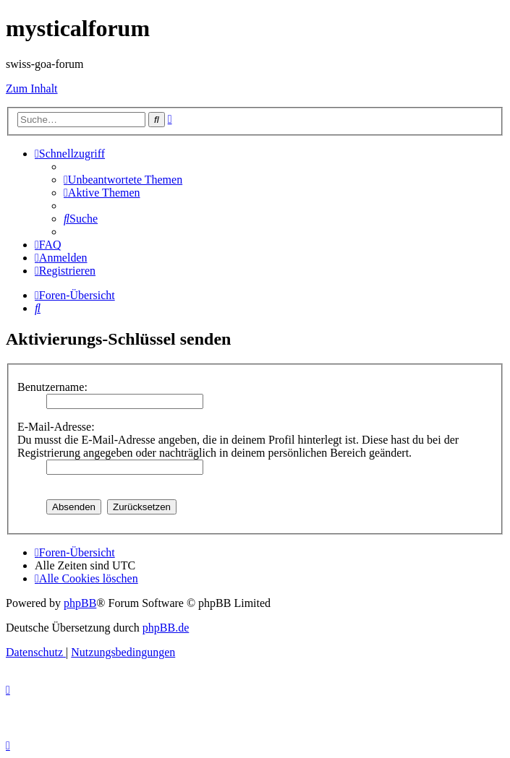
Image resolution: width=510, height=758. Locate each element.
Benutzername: (52, 387)
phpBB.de (166, 627)
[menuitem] (123, 179)
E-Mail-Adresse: (56, 427)
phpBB (80, 603)
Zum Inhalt (32, 88)
